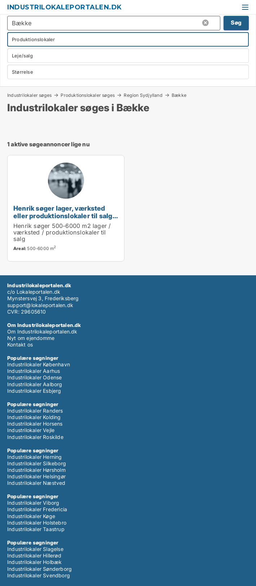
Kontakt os (20, 344)
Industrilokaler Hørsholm (36, 470)
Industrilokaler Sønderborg (39, 569)
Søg (236, 22)
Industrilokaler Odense (34, 377)
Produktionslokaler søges (88, 95)
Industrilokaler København (38, 364)
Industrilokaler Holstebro (36, 523)
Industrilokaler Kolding (34, 417)
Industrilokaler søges (29, 95)
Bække (179, 95)
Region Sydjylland (143, 95)
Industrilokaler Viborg (33, 503)
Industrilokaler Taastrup (36, 529)
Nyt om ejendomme (30, 338)
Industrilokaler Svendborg (38, 575)
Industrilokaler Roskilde (35, 437)
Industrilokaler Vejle (30, 430)
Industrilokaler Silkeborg (36, 463)
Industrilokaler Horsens (35, 424)
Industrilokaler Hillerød (34, 555)
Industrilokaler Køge (31, 516)
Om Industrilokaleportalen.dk (42, 331)
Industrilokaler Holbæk (34, 562)
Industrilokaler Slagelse (35, 549)
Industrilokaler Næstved (36, 483)
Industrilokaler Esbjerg (34, 391)
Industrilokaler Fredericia (37, 509)
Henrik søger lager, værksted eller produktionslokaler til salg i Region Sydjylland (64, 215)
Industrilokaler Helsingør (36, 476)
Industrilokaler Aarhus (33, 371)
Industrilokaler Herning (34, 457)
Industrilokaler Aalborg (34, 384)
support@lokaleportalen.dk (40, 305)
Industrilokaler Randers (35, 411)
